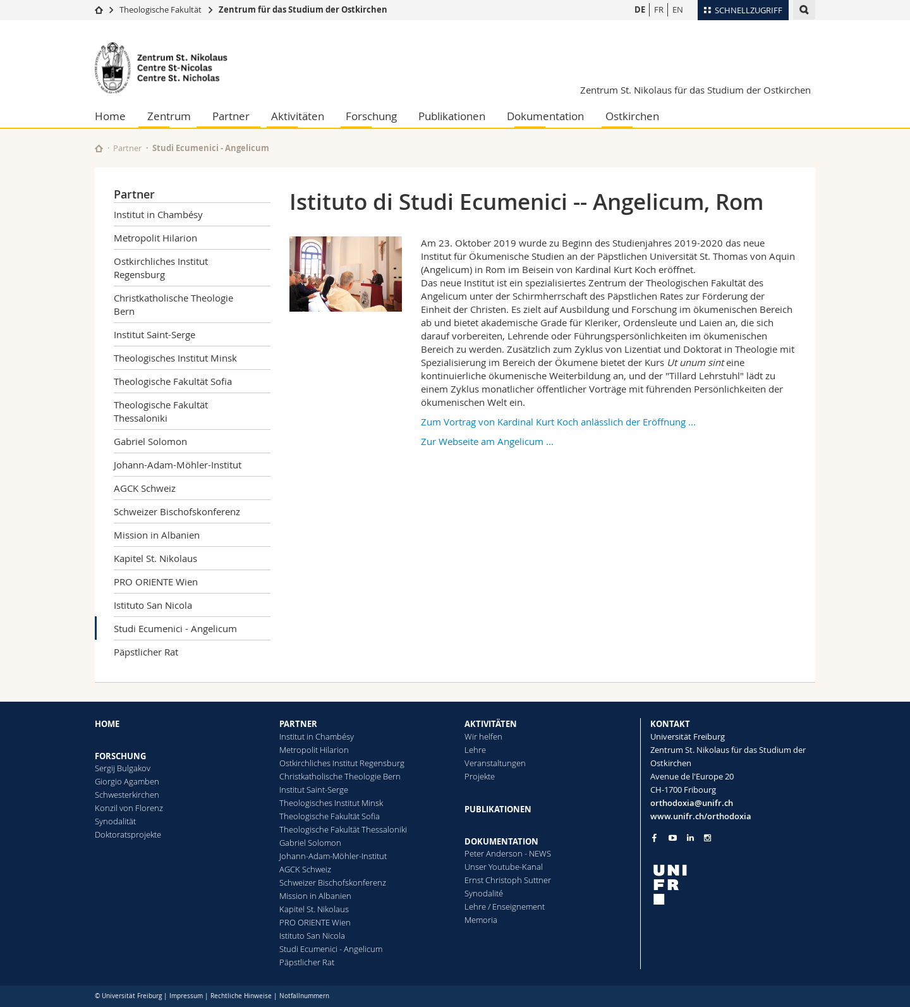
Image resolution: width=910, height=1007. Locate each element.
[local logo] (733, 885)
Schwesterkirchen (127, 794)
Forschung (371, 116)
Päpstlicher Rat (146, 651)
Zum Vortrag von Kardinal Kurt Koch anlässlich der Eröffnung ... (558, 421)
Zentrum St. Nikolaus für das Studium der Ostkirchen (695, 89)
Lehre (475, 749)
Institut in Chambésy (158, 214)
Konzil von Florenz (129, 808)
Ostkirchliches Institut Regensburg (161, 268)
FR (659, 9)
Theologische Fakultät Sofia (173, 381)
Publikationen (451, 116)
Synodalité (483, 893)
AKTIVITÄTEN (490, 723)
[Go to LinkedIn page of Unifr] (690, 838)
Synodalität (115, 821)
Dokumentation (545, 116)
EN (677, 9)
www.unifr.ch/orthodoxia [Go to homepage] (700, 816)
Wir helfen (483, 736)
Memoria (480, 919)
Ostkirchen (632, 116)
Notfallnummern (304, 996)
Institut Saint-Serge (154, 334)
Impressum (186, 996)
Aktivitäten (297, 116)
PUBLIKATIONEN (497, 809)
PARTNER (298, 723)
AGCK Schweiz (145, 488)
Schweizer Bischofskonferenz (177, 511)
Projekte (479, 776)
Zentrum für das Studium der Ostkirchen (303, 9)
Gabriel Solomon (150, 441)
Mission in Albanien (157, 534)
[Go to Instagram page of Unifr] (707, 838)
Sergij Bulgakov (122, 768)
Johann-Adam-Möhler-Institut (177, 464)
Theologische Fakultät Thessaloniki (161, 411)
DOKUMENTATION (501, 841)
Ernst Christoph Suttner (507, 880)
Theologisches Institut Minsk (175, 357)
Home (110, 116)
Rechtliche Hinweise (241, 996)
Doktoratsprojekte (128, 834)
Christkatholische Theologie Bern (173, 304)
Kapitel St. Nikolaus (155, 558)
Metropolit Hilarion (155, 237)
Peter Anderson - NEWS (507, 853)
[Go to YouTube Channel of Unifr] (673, 838)
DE (639, 9)
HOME (107, 723)
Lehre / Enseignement (504, 906)
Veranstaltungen (495, 763)
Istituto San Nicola (153, 605)
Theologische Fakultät (160, 9)
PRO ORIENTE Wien (156, 581)
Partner (231, 116)
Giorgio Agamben (127, 781)
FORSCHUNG (120, 756)
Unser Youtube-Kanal (503, 866)
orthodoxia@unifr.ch (691, 803)
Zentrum (169, 116)
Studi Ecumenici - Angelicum (175, 628)
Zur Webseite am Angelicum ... (487, 441)
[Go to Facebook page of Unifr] (654, 837)
